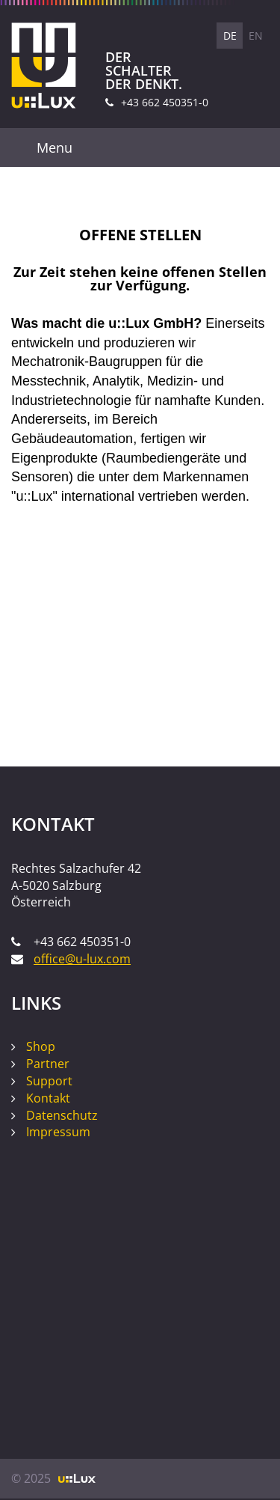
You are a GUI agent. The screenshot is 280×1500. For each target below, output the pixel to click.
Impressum (58, 1132)
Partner (47, 1063)
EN (256, 35)
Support (49, 1081)
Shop (40, 1046)
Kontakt (48, 1098)
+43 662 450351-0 (164, 102)
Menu (54, 147)
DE (230, 35)
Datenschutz (62, 1115)
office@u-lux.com (82, 959)
